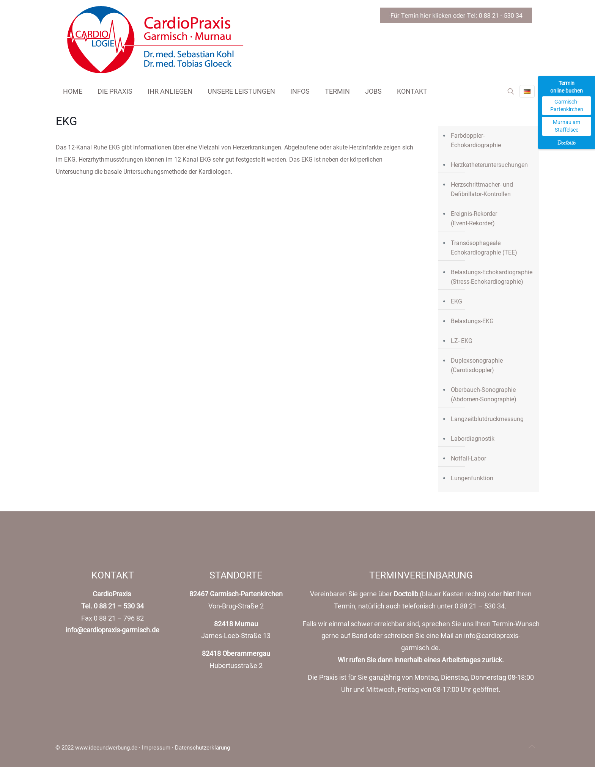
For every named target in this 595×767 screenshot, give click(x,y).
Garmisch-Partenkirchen (566, 105)
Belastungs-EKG (472, 321)
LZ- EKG (461, 340)
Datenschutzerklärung (202, 747)
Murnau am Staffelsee (566, 126)
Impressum (156, 747)
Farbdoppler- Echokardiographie (476, 140)
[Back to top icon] (532, 746)
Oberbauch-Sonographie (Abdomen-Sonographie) (483, 394)
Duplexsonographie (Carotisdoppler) (477, 365)
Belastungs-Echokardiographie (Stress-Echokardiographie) (491, 277)
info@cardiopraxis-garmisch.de (112, 630)
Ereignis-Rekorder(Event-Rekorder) (474, 218)
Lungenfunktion (472, 478)
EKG (456, 301)
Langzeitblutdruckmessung (487, 419)
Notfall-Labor (468, 458)
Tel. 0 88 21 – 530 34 (112, 606)
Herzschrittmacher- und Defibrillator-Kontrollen (482, 189)
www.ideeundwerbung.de (106, 747)
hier (509, 594)
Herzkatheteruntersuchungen (489, 164)
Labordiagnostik (472, 438)
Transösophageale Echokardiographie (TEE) (484, 247)
